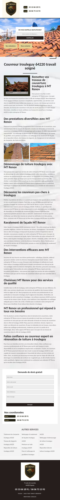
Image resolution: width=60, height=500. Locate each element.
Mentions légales (30, 496)
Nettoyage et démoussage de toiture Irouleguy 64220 (48, 441)
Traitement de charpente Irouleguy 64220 (11, 436)
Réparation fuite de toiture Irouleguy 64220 (47, 449)
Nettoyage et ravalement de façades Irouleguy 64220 (29, 437)
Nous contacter (25, 46)
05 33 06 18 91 (34, 7)
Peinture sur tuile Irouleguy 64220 (27, 446)
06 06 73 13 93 (34, 11)
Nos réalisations (11, 46)
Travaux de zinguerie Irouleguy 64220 (10, 442)
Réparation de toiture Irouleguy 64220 (10, 449)
